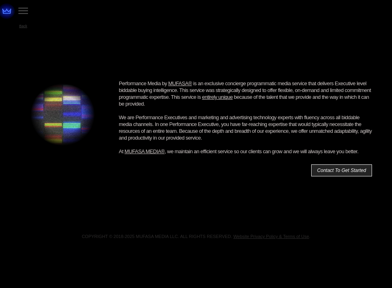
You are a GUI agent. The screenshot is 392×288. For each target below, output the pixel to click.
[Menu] (23, 10)
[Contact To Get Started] (341, 170)
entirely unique (217, 97)
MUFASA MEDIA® (144, 151)
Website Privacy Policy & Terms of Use (271, 236)
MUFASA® (180, 83)
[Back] (23, 26)
